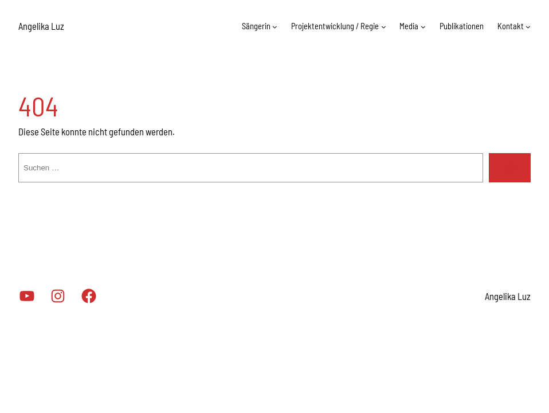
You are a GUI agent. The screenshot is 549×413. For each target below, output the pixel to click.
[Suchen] (510, 167)
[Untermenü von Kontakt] (528, 26)
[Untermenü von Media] (420, 26)
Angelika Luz (44, 26)
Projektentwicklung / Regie (329, 25)
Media (406, 25)
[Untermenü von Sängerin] (267, 26)
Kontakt (510, 25)
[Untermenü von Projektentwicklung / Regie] (379, 26)
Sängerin (248, 25)
